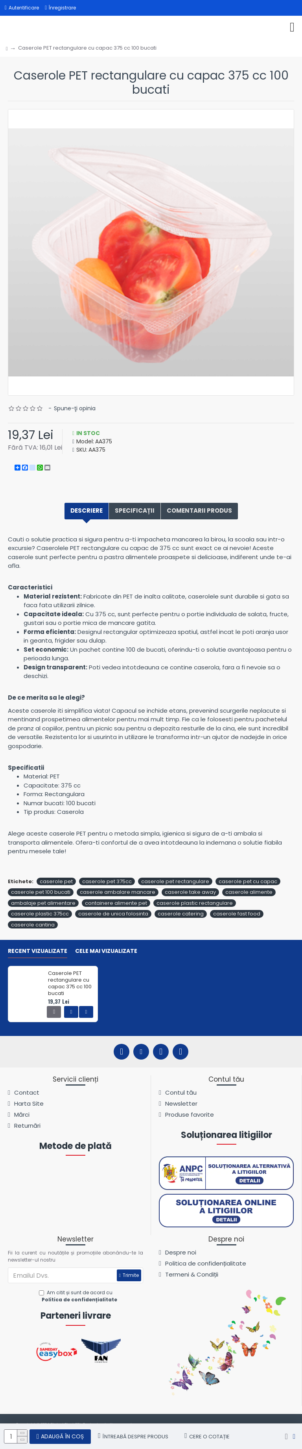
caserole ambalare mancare (117, 892)
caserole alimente (249, 892)
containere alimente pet (116, 903)
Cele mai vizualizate (106, 951)
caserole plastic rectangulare (195, 903)
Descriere (86, 510)
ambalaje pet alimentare (43, 903)
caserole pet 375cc (107, 881)
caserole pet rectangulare (175, 881)
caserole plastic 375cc (40, 913)
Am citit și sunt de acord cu (79, 1296)
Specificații (135, 510)
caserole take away (190, 892)
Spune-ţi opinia (75, 408)
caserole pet (56, 881)
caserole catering (181, 913)
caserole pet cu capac (248, 881)
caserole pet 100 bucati (40, 892)
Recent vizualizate (37, 951)
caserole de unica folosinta (113, 913)
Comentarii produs (199, 510)
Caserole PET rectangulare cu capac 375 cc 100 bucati (70, 983)
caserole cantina (33, 924)
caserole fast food (236, 913)
